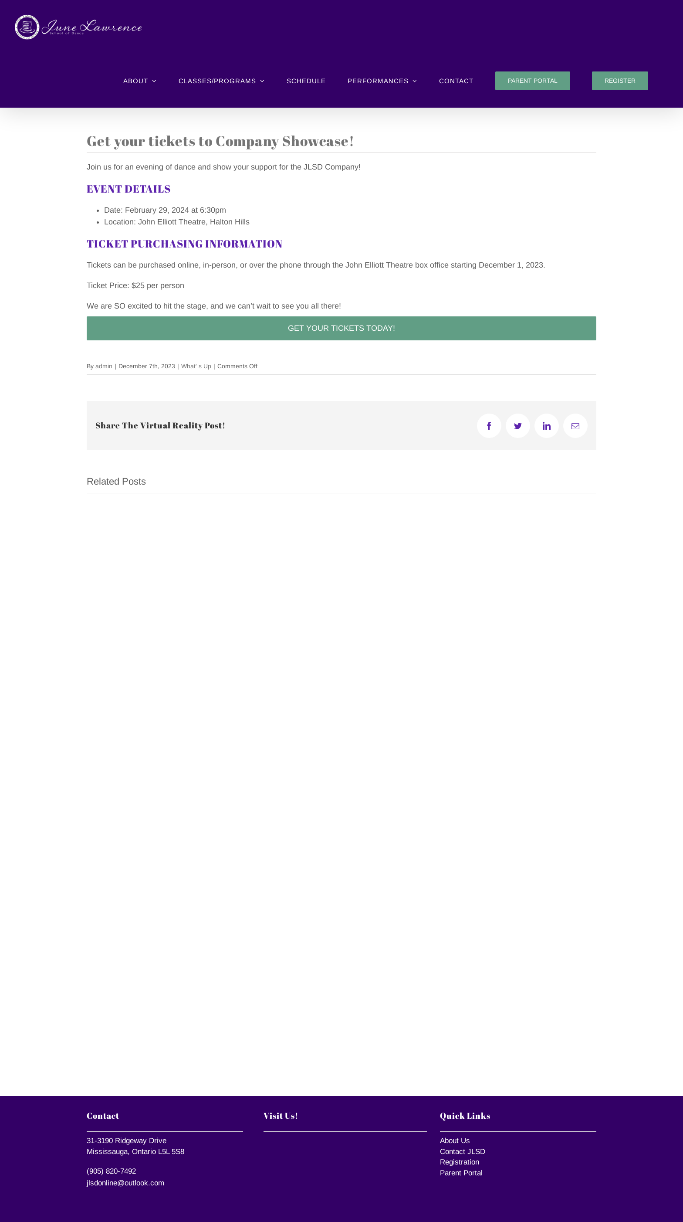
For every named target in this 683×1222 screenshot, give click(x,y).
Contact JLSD (462, 1151)
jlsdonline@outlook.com (125, 1183)
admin (103, 366)
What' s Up (196, 366)
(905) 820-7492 (111, 1171)
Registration (459, 1162)
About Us (455, 1141)
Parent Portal (461, 1173)
